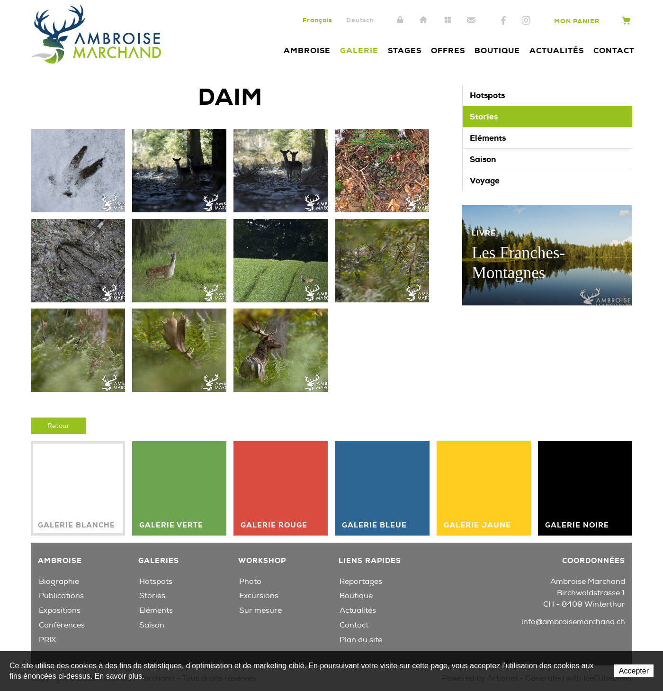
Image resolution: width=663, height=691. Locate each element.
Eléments (488, 138)
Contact (471, 20)
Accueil (424, 20)
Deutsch (360, 20)
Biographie (59, 581)
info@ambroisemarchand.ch (573, 622)
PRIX (47, 640)
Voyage (485, 180)
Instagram (525, 21)
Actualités (556, 50)
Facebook (503, 21)
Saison (483, 159)
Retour (58, 426)
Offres (448, 50)
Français (317, 20)
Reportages (361, 581)
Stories (484, 116)
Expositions (60, 610)
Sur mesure (260, 610)
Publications (61, 595)
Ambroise (307, 50)
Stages (404, 50)
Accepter (634, 671)
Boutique (497, 50)
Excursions (258, 595)
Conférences (62, 625)
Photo (250, 581)
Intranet (400, 20)
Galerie (359, 50)
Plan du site (447, 20)
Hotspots (487, 95)
